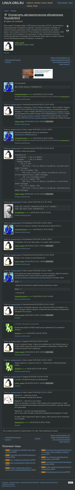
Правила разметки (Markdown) (49, 482)
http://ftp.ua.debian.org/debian (42, 109)
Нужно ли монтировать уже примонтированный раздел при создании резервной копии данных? (60, 61)
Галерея (37, 3)
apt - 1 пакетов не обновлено (20, 460)
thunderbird (19, 21)
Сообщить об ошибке (8, 484)
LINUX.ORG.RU (13, 3)
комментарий (15, 104)
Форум (49, 3)
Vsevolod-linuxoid (21, 94)
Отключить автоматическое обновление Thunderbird (33, 16)
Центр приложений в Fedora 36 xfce (22, 463)
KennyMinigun (19, 212)
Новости (30, 3)
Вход (71, 3)
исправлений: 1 (64, 96)
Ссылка (6, 52)
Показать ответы (20, 215)
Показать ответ (19, 99)
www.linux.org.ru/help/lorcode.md (26, 134)
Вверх (70, 482)
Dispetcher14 (19, 422)
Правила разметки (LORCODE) (30, 482)
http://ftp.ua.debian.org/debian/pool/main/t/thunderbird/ (33, 278)
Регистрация (62, 3)
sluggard (18, 333)
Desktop (13, 11)
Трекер (29, 6)
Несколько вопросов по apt (55, 472)
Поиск (35, 6)
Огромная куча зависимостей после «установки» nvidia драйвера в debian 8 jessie (56, 452)
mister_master (19, 43)
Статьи (44, 3)
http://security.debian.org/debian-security (55, 111)
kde (13, 21)
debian (8, 21)
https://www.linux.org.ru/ (8, 486)
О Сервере (5, 482)
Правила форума (14, 482)
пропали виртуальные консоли (13, 61)
